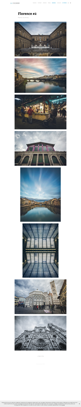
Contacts (59, 2)
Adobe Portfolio (42, 363)
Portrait (40, 2)
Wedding (54, 2)
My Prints (64, 2)
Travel (49, 2)
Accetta (63, 405)
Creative (34, 2)
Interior (44, 2)
